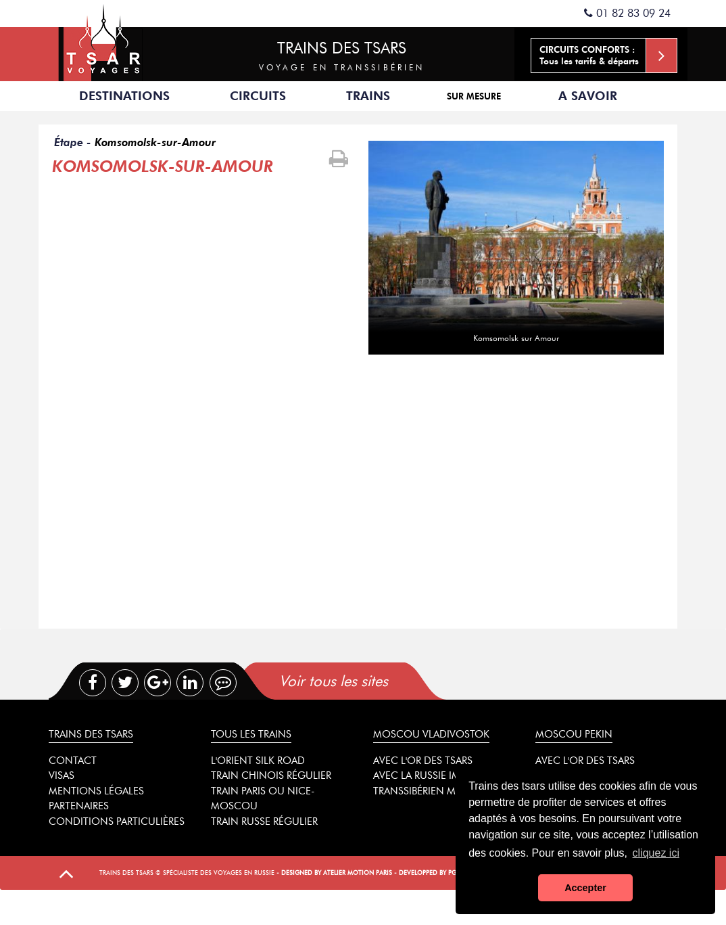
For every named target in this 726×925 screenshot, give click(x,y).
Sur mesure (474, 96)
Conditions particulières (117, 821)
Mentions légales (96, 791)
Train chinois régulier (271, 775)
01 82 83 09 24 (627, 13)
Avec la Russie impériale (434, 775)
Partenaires (79, 806)
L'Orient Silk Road (258, 760)
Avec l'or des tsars (423, 760)
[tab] (391, 681)
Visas (61, 775)
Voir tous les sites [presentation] (333, 681)
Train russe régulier (264, 821)
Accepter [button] (585, 887)
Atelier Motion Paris (357, 872)
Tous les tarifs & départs (608, 55)
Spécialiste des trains (103, 40)
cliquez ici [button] (656, 853)
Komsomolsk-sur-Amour (155, 142)
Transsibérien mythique (436, 791)
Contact (73, 760)
